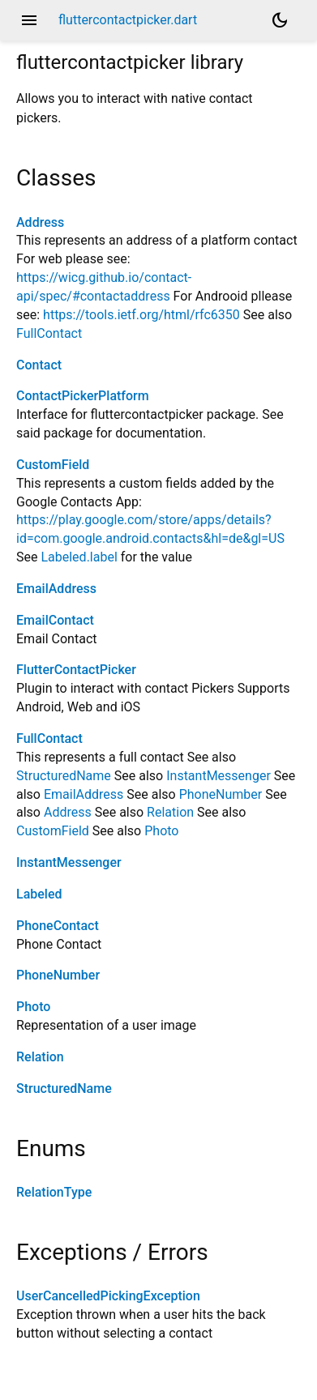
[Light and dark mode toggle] (280, 20)
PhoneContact (57, 925)
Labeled (39, 894)
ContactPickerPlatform (82, 395)
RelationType (54, 1192)
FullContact (49, 333)
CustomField (52, 464)
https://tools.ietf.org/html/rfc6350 (141, 314)
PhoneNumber (221, 794)
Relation (170, 812)
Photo (161, 831)
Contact (39, 365)
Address (40, 222)
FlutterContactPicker (76, 669)
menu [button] (29, 20)
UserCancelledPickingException (108, 1296)
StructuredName (63, 775)
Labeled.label (79, 557)
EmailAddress (56, 588)
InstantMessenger (218, 775)
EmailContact (55, 620)
